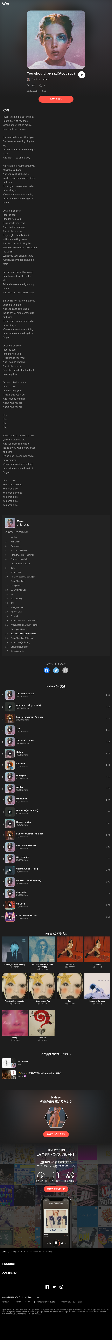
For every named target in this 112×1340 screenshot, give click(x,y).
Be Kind (14, 616)
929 (12, 603)
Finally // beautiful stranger (23, 577)
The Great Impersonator (14, 1001)
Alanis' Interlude (18, 581)
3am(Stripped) (17, 651)
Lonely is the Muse (97, 1001)
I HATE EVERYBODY (20, 563)
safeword (70, 964)
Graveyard (15, 546)
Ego (69, 1001)
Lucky (14, 1038)
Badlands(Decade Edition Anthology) (42, 965)
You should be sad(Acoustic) (41, 1252)
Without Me (16, 572)
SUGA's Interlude (18, 590)
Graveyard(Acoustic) (20, 629)
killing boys (16, 585)
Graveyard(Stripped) (20, 647)
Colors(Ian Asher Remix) (15, 964)
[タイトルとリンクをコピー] (65, 670)
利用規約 (5, 1302)
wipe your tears (17, 607)
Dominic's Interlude (19, 559)
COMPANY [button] (9, 1273)
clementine (16, 542)
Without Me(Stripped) (20, 642)
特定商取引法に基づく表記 (71, 1302)
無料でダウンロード (56, 1189)
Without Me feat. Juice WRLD (24, 620)
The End (42, 1038)
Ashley (14, 537)
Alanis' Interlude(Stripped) (22, 638)
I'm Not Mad (16, 612)
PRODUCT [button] (9, 1264)
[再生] (81, 74)
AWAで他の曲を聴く (56, 1134)
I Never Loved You (42, 1001)
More (13, 594)
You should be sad (19, 550)
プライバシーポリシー (23, 1302)
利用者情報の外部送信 (46, 1302)
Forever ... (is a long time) (22, 555)
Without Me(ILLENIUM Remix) (24, 625)
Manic (20, 521)
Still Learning (16, 598)
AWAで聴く (56, 99)
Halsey (45, 79)
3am (13, 568)
